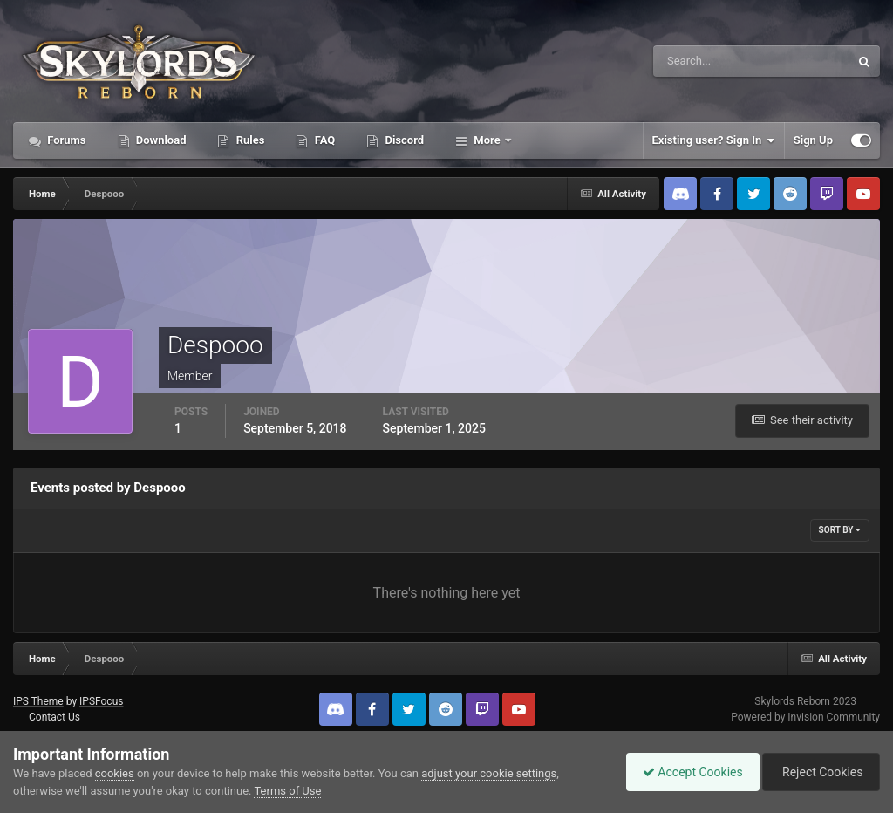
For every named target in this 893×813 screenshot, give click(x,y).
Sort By (840, 530)
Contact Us (54, 717)
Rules (248, 140)
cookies (114, 773)
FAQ (323, 140)
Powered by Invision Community (805, 717)
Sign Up (813, 140)
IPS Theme (38, 701)
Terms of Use (287, 790)
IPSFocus (101, 701)
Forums (65, 140)
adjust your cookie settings (488, 773)
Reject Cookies (820, 772)
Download (160, 140)
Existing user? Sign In (713, 140)
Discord (403, 140)
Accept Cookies (688, 772)
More (487, 140)
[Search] (698, 61)
